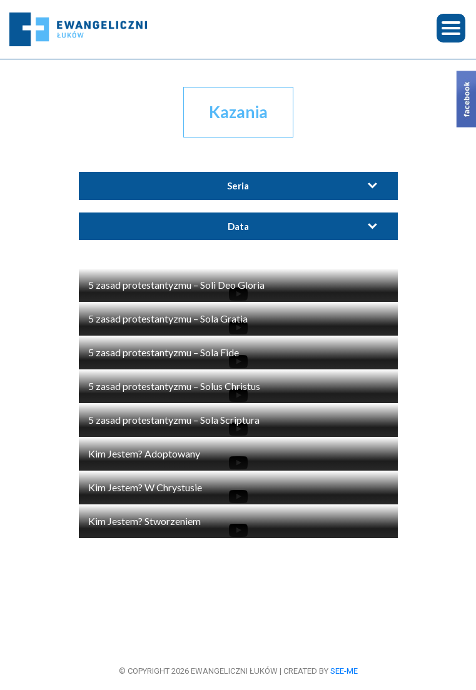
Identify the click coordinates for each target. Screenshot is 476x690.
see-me (344, 671)
